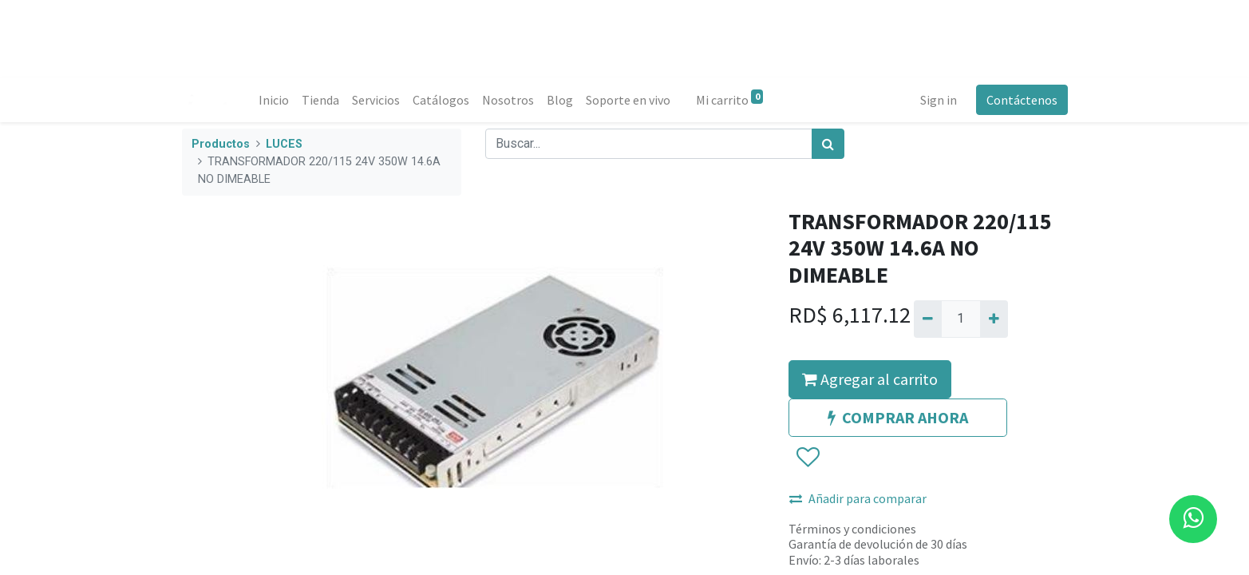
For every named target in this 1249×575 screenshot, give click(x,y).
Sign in (938, 100)
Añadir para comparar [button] (858, 498)
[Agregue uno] (994, 318)
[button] (807, 458)
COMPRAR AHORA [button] (898, 417)
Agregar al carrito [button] (870, 379)
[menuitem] (273, 100)
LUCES (284, 144)
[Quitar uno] (928, 318)
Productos (221, 144)
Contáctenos (1021, 100)
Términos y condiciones (852, 529)
